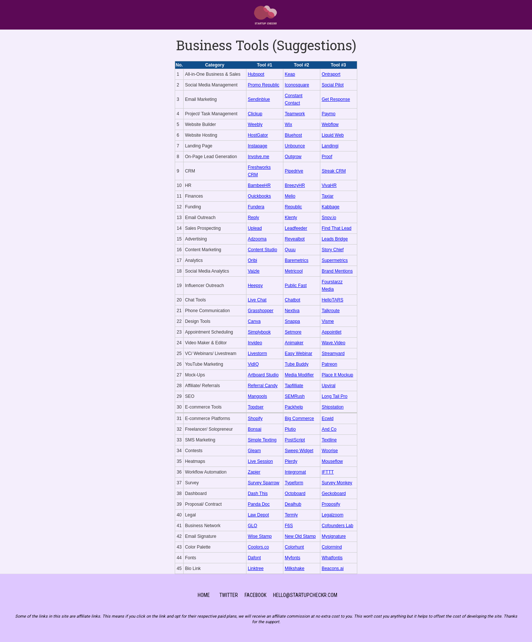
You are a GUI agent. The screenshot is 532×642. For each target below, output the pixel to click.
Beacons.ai (333, 568)
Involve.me (258, 156)
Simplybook (259, 332)
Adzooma (257, 239)
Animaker (294, 342)
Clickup (255, 113)
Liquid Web (333, 135)
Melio (290, 196)
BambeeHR (259, 185)
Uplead (255, 228)
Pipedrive (294, 171)
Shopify (255, 418)
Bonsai (255, 429)
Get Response (336, 99)
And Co (329, 429)
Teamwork (295, 113)
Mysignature (334, 536)
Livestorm (257, 353)
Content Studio (262, 249)
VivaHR (329, 185)
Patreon (329, 364)
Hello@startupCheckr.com (305, 595)
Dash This (258, 493)
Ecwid (328, 418)
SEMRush (295, 396)
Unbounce (295, 145)
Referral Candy (263, 385)
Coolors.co (258, 547)
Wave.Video (333, 342)
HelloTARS (332, 300)
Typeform (294, 482)
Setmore (293, 332)
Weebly (255, 124)
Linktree (256, 568)
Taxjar (328, 196)
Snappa (292, 321)
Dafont (254, 557)
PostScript (295, 440)
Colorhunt (294, 547)
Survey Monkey (337, 482)
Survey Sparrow (263, 482)
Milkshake (294, 568)
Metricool (294, 271)
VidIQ (253, 364)
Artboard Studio (263, 375)
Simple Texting (262, 440)
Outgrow (293, 156)
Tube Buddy (296, 364)
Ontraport (331, 74)
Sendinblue (259, 99)
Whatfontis (332, 557)
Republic (293, 206)
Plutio (290, 429)
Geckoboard (334, 493)
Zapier (254, 472)
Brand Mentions (337, 271)
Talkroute (331, 310)
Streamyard (333, 353)
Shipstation (333, 407)
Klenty (291, 217)
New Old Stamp (300, 536)
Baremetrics (296, 260)
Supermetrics (335, 260)
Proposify (331, 504)
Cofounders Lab (337, 525)
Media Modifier (299, 375)
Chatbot (292, 300)
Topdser (256, 407)
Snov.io (329, 217)
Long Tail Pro (335, 396)
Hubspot (256, 74)
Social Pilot (333, 85)
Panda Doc (259, 504)
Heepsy (255, 285)
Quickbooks (259, 196)
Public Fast (296, 285)
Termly (291, 515)
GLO (252, 525)
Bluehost (293, 135)
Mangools (257, 396)
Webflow (330, 124)
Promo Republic (263, 85)
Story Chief (333, 249)
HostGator (258, 135)
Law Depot (258, 515)
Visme (328, 321)
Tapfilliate (294, 385)
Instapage (257, 145)
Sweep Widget (299, 450)
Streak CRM (334, 171)
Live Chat (257, 300)
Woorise (330, 450)
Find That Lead (337, 228)
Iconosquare (297, 85)
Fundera (256, 206)
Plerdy (291, 461)
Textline (329, 440)
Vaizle (254, 271)
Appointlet (331, 332)
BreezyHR (295, 185)
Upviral (328, 385)
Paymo (328, 113)
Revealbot (295, 239)
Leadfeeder (296, 228)
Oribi (252, 260)
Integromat (295, 472)
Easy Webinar (298, 353)
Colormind (332, 547)
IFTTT (328, 472)
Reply (253, 217)
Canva (254, 321)
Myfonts (292, 557)
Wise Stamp (260, 536)
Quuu (290, 249)
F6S (289, 525)
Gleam (254, 450)
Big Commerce (299, 418)
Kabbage (331, 206)
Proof (327, 156)
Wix (288, 124)
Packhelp (294, 407)
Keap (290, 74)
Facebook (255, 595)
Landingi (330, 145)
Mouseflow (332, 461)
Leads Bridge (335, 239)
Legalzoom (333, 515)
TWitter (228, 595)
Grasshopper (260, 310)
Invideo (255, 342)
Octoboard (295, 493)
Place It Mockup (337, 375)
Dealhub (293, 504)
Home (204, 595)
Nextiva (292, 310)
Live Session (260, 461)
